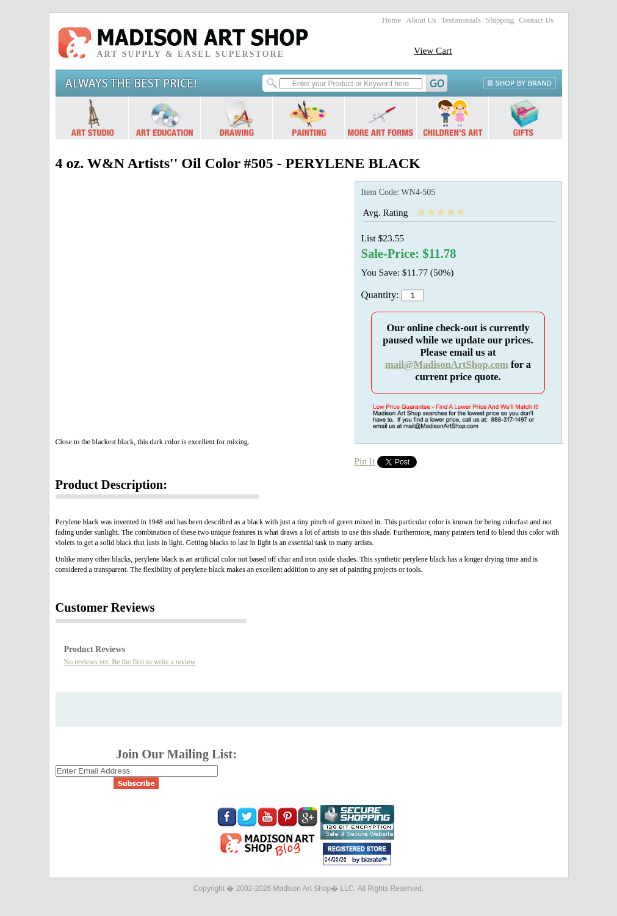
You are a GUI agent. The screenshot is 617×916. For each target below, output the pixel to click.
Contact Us (536, 20)
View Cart (433, 50)
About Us (421, 20)
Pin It (365, 461)
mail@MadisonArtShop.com (446, 364)
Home (391, 20)
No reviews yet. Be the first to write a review (130, 662)
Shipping (500, 20)
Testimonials (461, 20)
